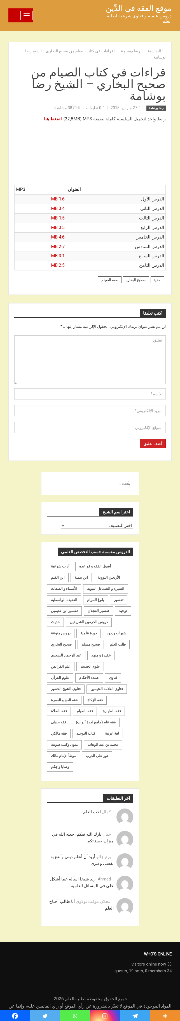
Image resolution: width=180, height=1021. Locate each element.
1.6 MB (58, 199)
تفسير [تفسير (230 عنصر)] (118, 600)
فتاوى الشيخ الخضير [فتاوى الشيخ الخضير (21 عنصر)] (66, 689)
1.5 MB (58, 218)
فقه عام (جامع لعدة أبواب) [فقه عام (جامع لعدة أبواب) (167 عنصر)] (96, 722)
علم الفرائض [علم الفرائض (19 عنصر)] (61, 666)
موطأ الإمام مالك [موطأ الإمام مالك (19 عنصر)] (63, 756)
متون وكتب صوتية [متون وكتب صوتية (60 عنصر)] (64, 744)
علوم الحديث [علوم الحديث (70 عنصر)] (90, 666)
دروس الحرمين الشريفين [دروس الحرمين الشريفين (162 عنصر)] (89, 622)
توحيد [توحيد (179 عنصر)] (123, 611)
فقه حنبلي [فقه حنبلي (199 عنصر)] (58, 722)
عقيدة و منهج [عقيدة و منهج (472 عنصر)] (101, 655)
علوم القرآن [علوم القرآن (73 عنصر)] (60, 678)
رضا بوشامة (156, 108)
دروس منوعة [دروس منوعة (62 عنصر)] (61, 633)
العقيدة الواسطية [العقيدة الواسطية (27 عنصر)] (64, 600)
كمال (106, 811)
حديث (157, 280)
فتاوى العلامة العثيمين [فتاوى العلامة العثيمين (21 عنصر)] (106, 689)
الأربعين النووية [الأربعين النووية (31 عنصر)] (109, 577)
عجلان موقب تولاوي (93, 901)
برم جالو (103, 856)
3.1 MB (58, 255)
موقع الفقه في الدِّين (139, 8)
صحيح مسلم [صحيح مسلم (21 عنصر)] (90, 644)
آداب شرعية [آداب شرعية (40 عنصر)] (60, 566)
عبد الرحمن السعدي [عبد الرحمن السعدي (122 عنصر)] (66, 655)
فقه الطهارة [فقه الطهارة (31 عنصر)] (112, 711)
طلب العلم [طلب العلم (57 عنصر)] (118, 644)
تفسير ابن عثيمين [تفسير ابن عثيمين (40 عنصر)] (64, 611)
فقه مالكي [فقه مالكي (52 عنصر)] (59, 733)
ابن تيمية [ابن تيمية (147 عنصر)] (81, 577)
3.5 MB (58, 227)
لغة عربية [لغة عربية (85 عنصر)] (112, 733)
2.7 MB (58, 246)
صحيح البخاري (136, 280)
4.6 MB (58, 237)
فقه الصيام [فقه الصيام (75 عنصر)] (85, 711)
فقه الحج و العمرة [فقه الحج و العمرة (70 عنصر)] (64, 700)
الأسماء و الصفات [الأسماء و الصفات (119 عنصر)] (64, 589)
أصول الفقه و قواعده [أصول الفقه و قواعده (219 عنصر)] (95, 566)
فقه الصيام (109, 280)
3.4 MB (58, 208)
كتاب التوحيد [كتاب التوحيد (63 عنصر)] (85, 733)
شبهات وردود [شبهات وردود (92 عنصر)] (116, 633)
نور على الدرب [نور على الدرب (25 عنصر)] (97, 756)
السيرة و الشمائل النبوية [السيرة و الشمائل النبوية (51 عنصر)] (105, 589)
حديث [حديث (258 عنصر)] (55, 622)
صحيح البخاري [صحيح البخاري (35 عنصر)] (61, 644)
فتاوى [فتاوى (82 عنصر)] (113, 678)
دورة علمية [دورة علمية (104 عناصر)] (88, 633)
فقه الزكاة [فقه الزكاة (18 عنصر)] (95, 700)
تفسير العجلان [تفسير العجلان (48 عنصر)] (98, 611)
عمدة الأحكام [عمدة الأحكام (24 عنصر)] (89, 678)
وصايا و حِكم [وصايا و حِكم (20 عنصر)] (60, 767)
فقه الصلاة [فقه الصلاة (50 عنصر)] (59, 711)
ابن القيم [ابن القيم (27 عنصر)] (58, 577)
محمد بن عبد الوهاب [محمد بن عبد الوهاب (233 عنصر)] (103, 744)
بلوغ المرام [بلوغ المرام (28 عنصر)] (95, 600)
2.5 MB (58, 265)
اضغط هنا (53, 119)
